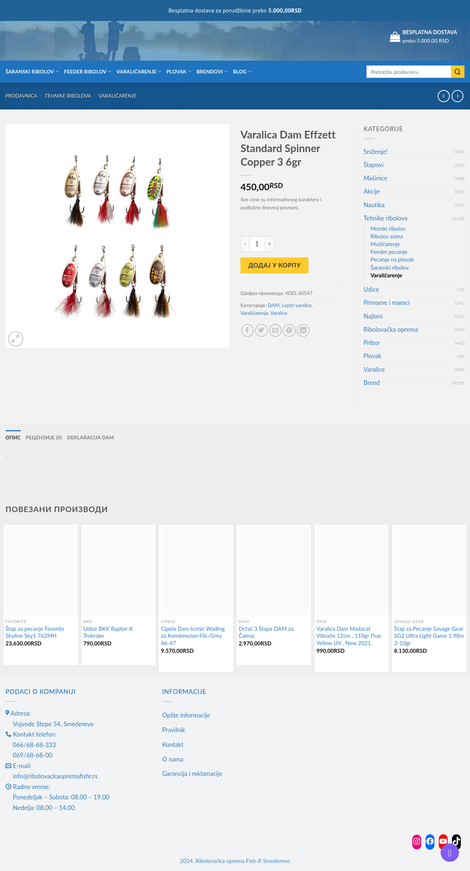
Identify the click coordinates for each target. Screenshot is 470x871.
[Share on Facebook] (247, 330)
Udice (371, 289)
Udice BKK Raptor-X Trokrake (108, 632)
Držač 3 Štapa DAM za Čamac (266, 632)
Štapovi (373, 165)
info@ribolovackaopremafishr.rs (55, 776)
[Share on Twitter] (261, 330)
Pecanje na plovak (392, 259)
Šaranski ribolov (32, 71)
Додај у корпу (274, 265)
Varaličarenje (138, 71)
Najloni (373, 316)
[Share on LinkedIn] (303, 330)
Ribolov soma (386, 236)
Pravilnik (173, 730)
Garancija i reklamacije (192, 773)
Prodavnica (21, 96)
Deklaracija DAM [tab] (90, 437)
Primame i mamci (386, 302)
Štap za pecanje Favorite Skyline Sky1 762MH (35, 632)
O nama (173, 759)
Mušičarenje (385, 244)
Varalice (278, 313)
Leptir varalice (297, 305)
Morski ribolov (387, 228)
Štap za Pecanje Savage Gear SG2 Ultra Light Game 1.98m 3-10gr (429, 635)
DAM (273, 305)
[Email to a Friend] (275, 330)
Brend (372, 382)
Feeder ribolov (87, 71)
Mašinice (375, 178)
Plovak (179, 71)
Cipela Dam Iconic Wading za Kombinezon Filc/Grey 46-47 (192, 635)
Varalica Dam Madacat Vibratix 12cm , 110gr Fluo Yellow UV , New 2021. (349, 635)
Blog (242, 71)
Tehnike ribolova (68, 96)
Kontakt (173, 744)
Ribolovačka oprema (391, 329)
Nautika (374, 205)
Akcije (372, 191)
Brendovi (212, 71)
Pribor (372, 342)
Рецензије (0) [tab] (44, 437)
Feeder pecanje (389, 251)
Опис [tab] (13, 437)
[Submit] (457, 71)
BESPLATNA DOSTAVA (429, 32)
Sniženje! (375, 151)
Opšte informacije (186, 715)
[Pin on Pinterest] (289, 330)
